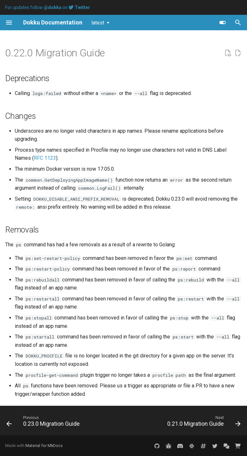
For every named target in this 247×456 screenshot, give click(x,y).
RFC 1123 (45, 158)
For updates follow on (47, 7)
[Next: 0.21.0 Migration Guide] (203, 422)
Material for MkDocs (44, 445)
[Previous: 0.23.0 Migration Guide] (44, 422)
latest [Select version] (97, 23)
